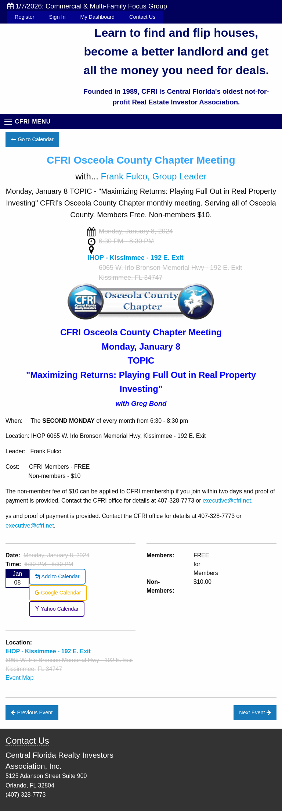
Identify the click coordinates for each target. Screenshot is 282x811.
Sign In (57, 17)
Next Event (255, 712)
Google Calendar (58, 593)
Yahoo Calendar (57, 609)
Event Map (19, 678)
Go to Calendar (32, 139)
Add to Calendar (57, 576)
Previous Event (32, 712)
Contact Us (142, 17)
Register (25, 17)
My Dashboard (97, 17)
